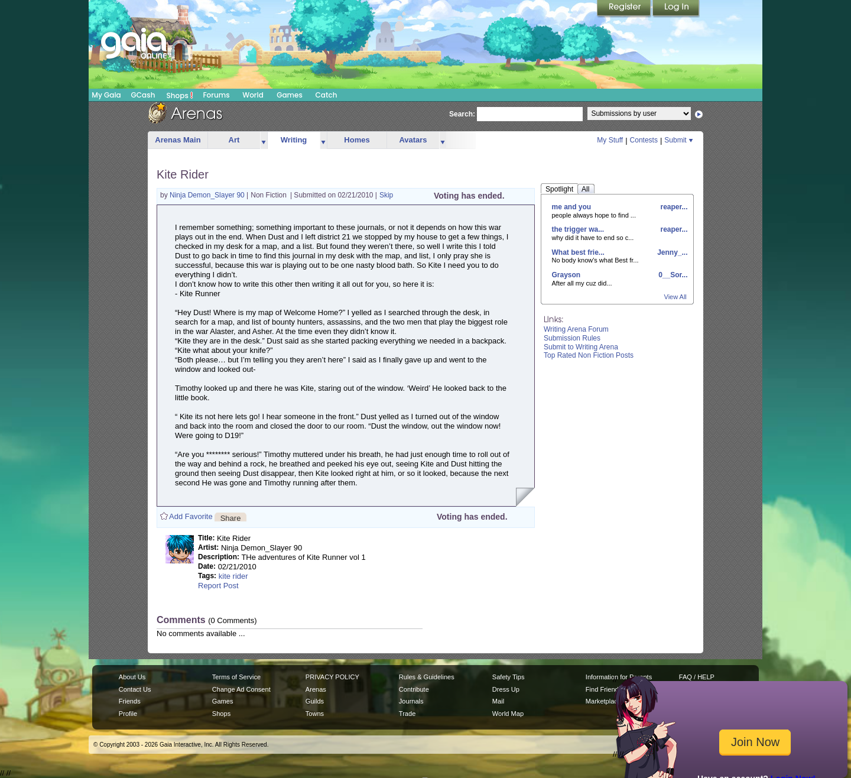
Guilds (315, 701)
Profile (128, 713)
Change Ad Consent (241, 689)
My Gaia (106, 95)
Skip (386, 195)
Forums (216, 95)
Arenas (316, 689)
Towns (315, 713)
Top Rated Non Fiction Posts (589, 355)
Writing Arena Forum (576, 329)
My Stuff (610, 140)
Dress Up (505, 689)
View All (675, 296)
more (263, 140)
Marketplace (603, 701)
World (253, 95)
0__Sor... (672, 275)
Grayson (566, 275)
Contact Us (135, 689)
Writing (294, 139)
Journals (411, 701)
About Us (132, 676)
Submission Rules (572, 338)
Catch (326, 95)
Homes (356, 139)
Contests (644, 140)
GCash (143, 95)
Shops (180, 95)
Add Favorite (191, 516)
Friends (130, 701)
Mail (498, 701)
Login (676, 9)
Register (624, 9)
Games (290, 95)
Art (234, 139)
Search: (462, 114)
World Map (508, 713)
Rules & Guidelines (426, 676)
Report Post (218, 585)
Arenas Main (177, 139)
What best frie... (578, 252)
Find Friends (604, 689)
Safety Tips (508, 676)
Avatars (413, 139)
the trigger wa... (578, 229)
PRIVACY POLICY (332, 676)
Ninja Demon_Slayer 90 (208, 195)
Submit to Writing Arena (581, 347)
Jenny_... (671, 252)
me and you (572, 207)
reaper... (672, 207)
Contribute (414, 689)
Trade (407, 713)
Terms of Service (236, 676)
